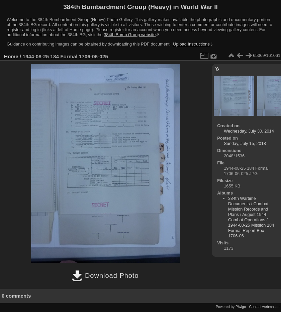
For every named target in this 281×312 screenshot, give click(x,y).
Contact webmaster (264, 307)
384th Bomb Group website (130, 34)
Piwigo (241, 307)
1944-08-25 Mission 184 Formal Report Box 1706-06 (251, 230)
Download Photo (105, 275)
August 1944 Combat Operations (247, 217)
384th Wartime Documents (242, 201)
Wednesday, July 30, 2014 (249, 131)
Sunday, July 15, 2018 (245, 143)
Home (11, 56)
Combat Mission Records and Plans (248, 209)
